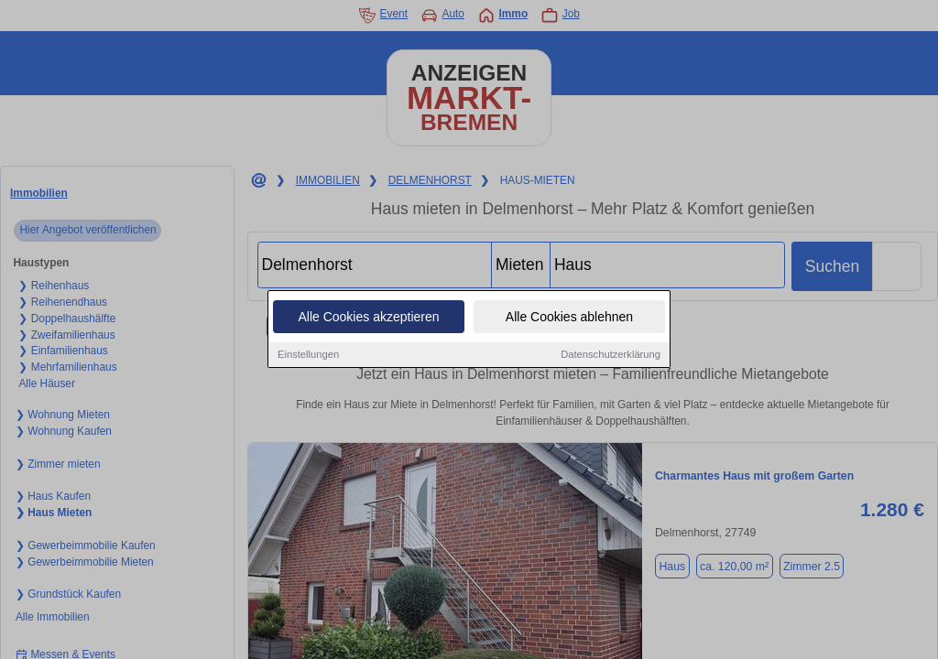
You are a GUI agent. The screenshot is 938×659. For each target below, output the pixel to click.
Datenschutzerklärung (610, 354)
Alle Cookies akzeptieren (368, 316)
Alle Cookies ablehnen (569, 316)
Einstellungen (308, 354)
